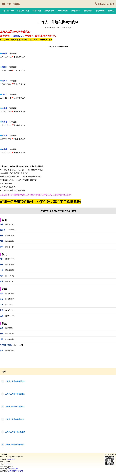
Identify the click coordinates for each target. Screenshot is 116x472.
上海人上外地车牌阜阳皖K (15, 406)
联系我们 (111, 11)
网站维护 (15, 469)
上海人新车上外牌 (8, 11)
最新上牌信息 (100, 11)
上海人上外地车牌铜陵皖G (15, 444)
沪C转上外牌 (37, 11)
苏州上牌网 (12, 471)
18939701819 (106, 3)
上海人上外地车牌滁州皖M (15, 381)
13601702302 (11, 459)
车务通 (20, 471)
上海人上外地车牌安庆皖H (15, 432)
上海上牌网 (13, 4)
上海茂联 (10, 469)
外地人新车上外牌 (23, 11)
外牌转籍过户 (87, 11)
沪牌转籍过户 (75, 11)
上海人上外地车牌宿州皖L (15, 394)
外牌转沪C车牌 (63, 11)
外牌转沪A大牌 (49, 11)
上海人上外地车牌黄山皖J (14, 419)
